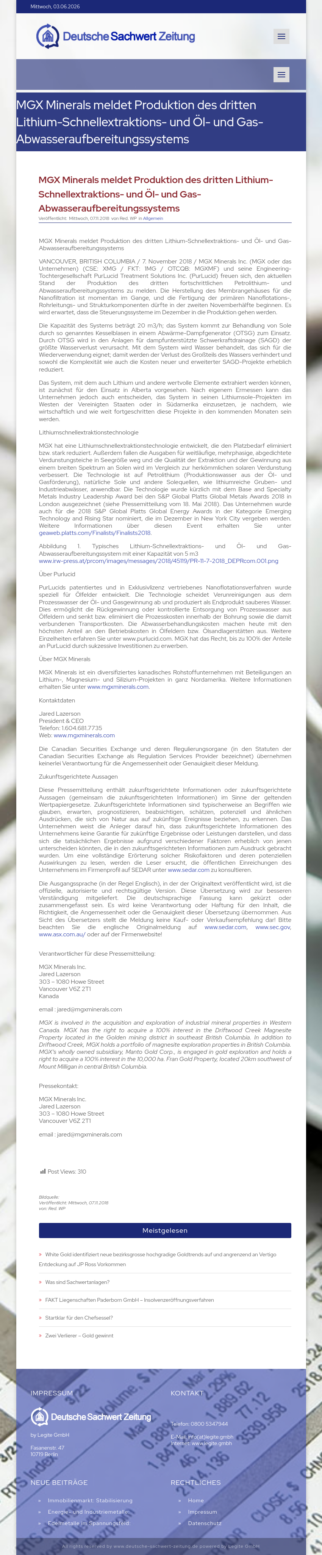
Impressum (202, 1511)
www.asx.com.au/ (62, 934)
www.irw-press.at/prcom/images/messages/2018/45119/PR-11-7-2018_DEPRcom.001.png (158, 561)
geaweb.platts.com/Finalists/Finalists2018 (95, 533)
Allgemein (153, 218)
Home (196, 1500)
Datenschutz (205, 1523)
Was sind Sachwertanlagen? (77, 1282)
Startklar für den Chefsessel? (79, 1317)
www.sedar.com (188, 870)
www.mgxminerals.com (118, 687)
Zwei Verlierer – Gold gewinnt (79, 1335)
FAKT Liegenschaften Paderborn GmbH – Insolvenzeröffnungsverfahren (129, 1299)
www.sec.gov (273, 927)
